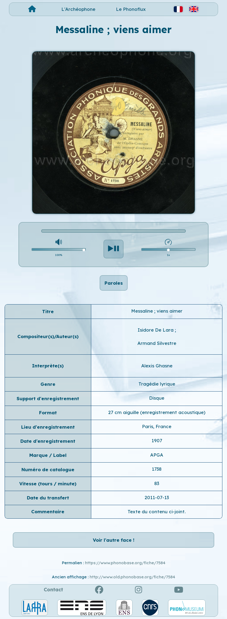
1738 (157, 469)
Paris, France (156, 426)
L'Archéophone (78, 9)
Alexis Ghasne (156, 365)
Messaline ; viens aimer (156, 311)
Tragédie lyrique (156, 384)
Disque (156, 398)
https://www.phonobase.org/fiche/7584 (125, 562)
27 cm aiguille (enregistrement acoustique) (156, 412)
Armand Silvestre (156, 343)
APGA (156, 455)
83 (156, 483)
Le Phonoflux (131, 9)
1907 (157, 440)
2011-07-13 (156, 497)
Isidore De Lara (156, 330)
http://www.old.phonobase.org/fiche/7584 (132, 576)
